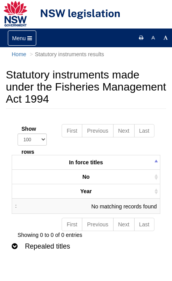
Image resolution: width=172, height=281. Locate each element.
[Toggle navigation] (22, 38)
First (72, 131)
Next (123, 131)
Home (19, 54)
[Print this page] (141, 37)
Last (144, 131)
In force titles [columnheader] (86, 162)
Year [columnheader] (86, 191)
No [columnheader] (86, 177)
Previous (97, 131)
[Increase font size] (165, 37)
